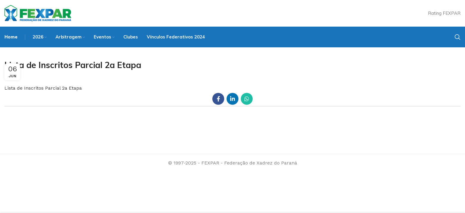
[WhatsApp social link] (247, 99)
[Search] (458, 37)
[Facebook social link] (218, 99)
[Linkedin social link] (232, 99)
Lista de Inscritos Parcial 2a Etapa (43, 88)
